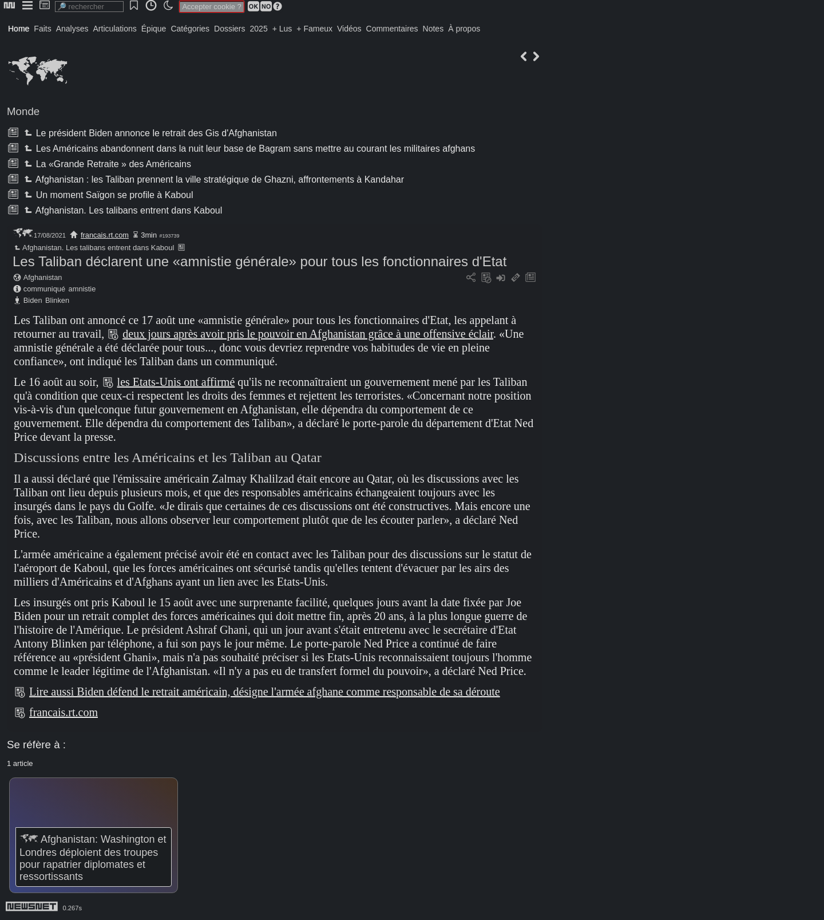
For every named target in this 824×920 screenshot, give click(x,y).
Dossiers (229, 28)
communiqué (44, 289)
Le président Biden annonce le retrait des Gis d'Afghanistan (149, 133)
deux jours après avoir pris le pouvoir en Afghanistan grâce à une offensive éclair (307, 333)
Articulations (115, 28)
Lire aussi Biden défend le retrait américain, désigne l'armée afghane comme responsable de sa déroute (264, 691)
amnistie (82, 289)
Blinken (57, 300)
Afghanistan (42, 277)
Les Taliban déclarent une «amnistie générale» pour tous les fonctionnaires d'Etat (259, 261)
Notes (433, 28)
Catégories (190, 28)
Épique (154, 28)
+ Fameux (314, 28)
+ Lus (282, 28)
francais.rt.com (105, 235)
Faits (42, 28)
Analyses (72, 28)
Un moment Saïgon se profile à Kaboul (107, 195)
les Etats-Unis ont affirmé (176, 382)
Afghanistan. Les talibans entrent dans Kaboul (122, 210)
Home (18, 28)
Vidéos (349, 28)
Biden (32, 300)
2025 (259, 28)
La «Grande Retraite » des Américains (106, 164)
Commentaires (392, 28)
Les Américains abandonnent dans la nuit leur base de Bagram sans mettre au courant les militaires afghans (248, 148)
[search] (89, 6)
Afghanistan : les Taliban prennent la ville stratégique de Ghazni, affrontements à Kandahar (213, 179)
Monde (23, 111)
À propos (464, 28)
